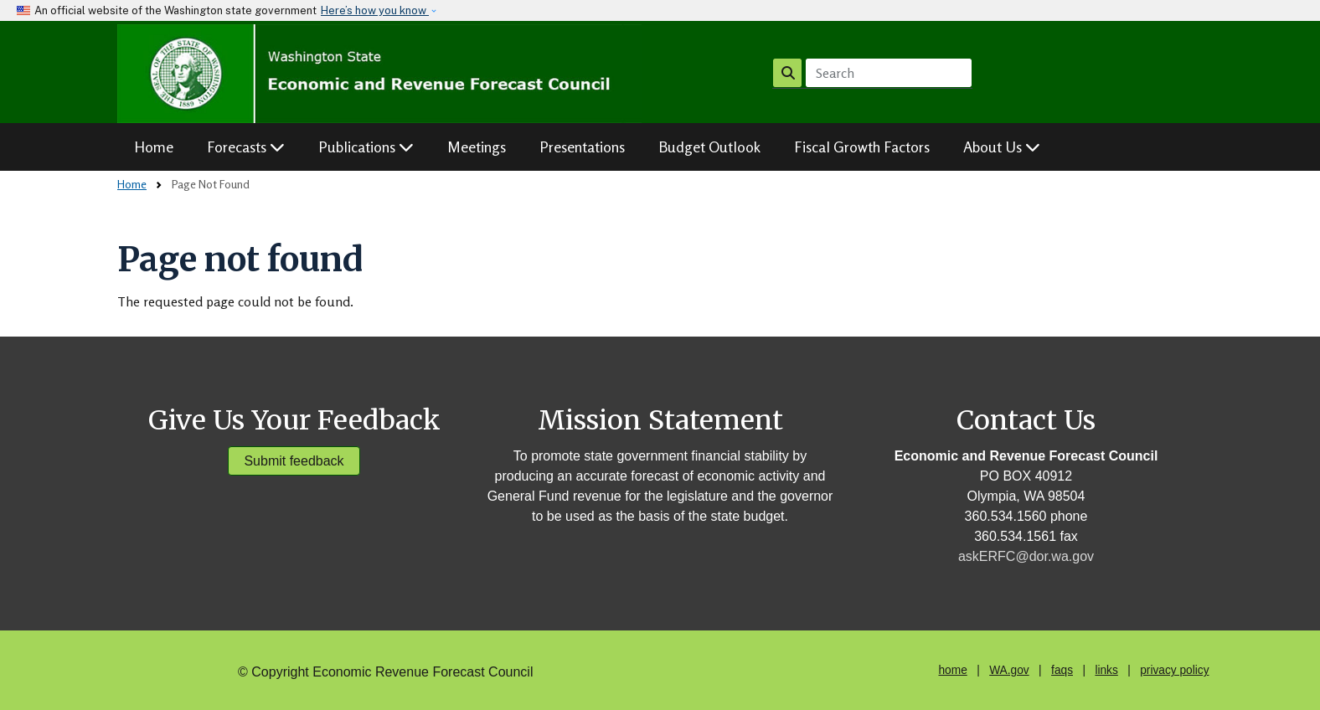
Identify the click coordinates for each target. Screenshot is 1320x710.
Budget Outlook (709, 146)
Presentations (582, 146)
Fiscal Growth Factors (862, 146)
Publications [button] (366, 146)
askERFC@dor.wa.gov (1026, 556)
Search (787, 72)
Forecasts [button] (246, 146)
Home (153, 146)
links (1106, 670)
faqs (1062, 670)
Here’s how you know (375, 10)
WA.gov (1009, 670)
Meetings (476, 146)
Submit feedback (293, 461)
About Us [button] (1001, 146)
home (952, 670)
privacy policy (1174, 670)
